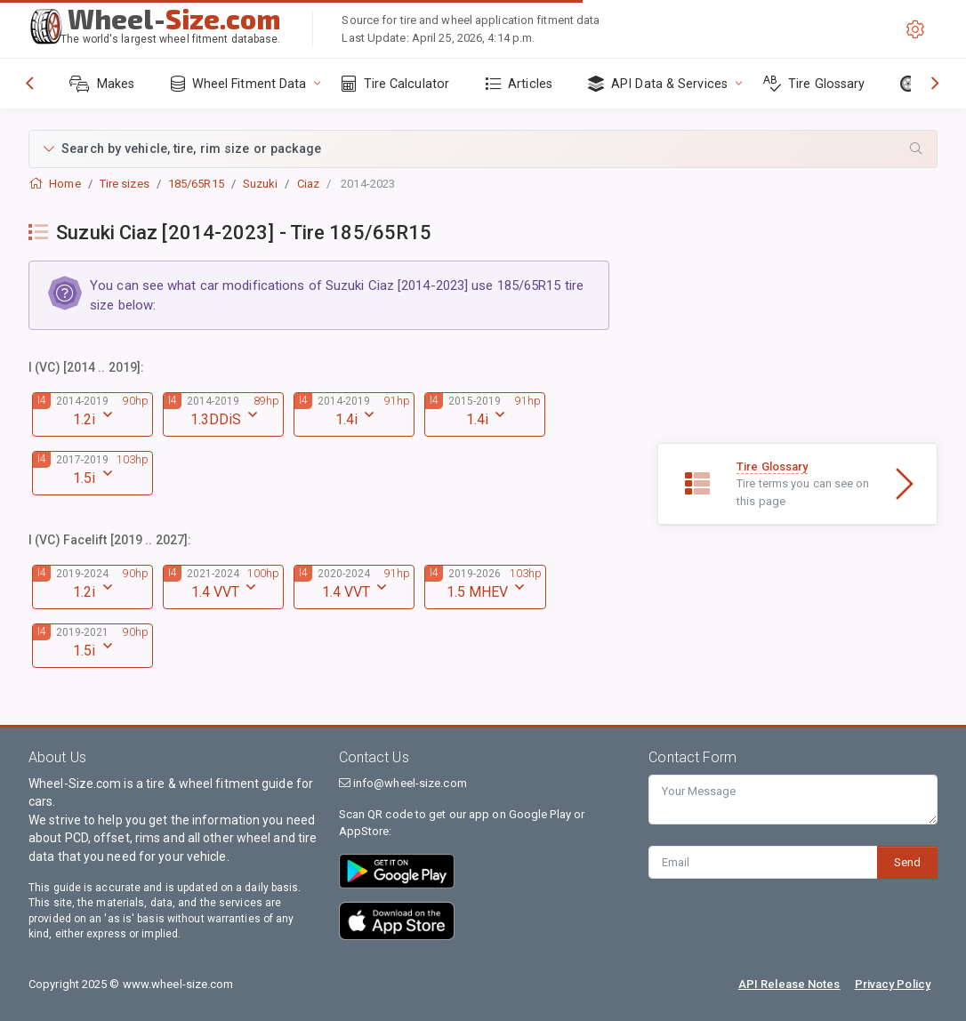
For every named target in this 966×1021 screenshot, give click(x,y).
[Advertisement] (797, 332)
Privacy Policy (892, 984)
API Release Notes (789, 984)
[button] (483, 149)
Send (907, 862)
